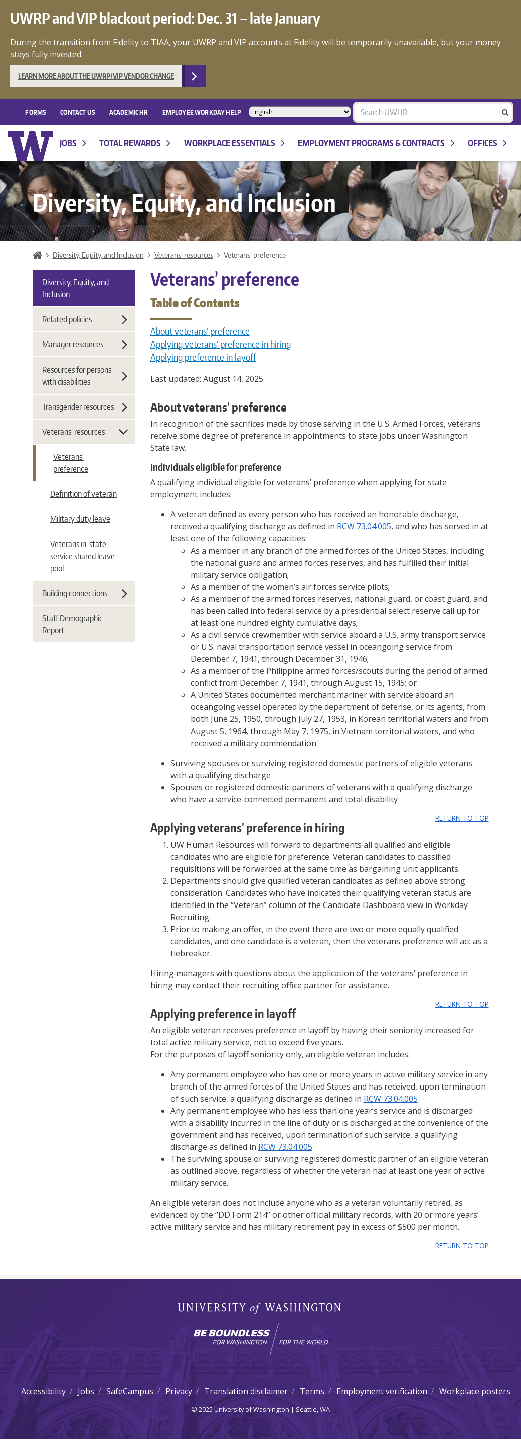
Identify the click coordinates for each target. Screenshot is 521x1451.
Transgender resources (84, 407)
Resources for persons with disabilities (84, 376)
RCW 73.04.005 (364, 526)
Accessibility (43, 1391)
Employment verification (381, 1391)
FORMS (35, 112)
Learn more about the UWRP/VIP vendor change (96, 76)
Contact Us (77, 112)
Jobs (73, 143)
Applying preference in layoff (203, 357)
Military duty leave (80, 519)
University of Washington (260, 1309)
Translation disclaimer (246, 1391)
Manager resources (84, 344)
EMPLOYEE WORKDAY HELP (201, 112)
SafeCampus (129, 1391)
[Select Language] (300, 112)
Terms (312, 1391)
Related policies (84, 319)
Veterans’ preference (70, 463)
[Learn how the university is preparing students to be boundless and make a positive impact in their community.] (260, 1339)
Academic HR (128, 112)
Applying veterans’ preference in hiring (220, 344)
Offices (487, 143)
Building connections (84, 593)
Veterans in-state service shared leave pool (82, 556)
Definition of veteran (83, 494)
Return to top (462, 818)
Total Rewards (134, 143)
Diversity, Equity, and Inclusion (98, 255)
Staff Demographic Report (72, 624)
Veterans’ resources (183, 255)
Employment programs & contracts (376, 143)
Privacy (178, 1391)
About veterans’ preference (200, 331)
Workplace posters (474, 1391)
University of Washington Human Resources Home (31, 146)
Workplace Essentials (234, 143)
